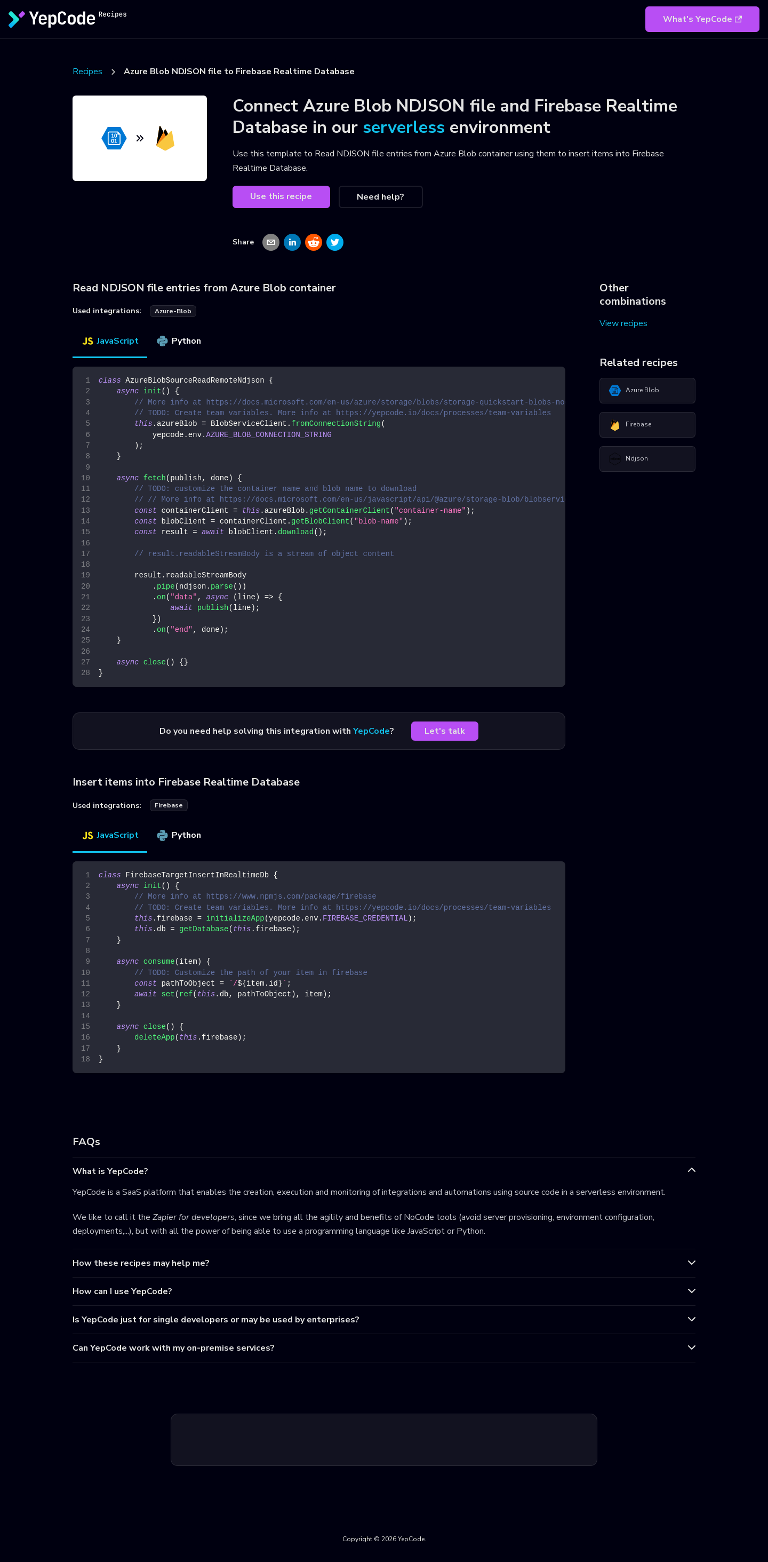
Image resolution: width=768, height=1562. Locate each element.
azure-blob (173, 311)
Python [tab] (178, 341)
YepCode (371, 731)
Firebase (630, 424)
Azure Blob (634, 390)
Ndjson (628, 459)
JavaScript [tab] (110, 341)
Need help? (380, 197)
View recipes (623, 323)
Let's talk (445, 731)
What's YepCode (702, 19)
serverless (404, 127)
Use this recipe (281, 196)
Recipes (87, 71)
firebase (169, 805)
